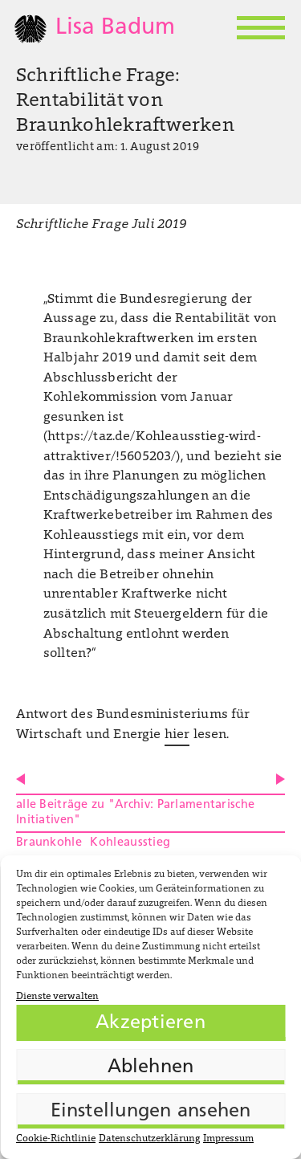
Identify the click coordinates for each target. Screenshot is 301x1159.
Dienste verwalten (57, 997)
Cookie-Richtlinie (56, 1139)
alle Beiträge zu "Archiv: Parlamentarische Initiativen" (135, 812)
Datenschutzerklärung (149, 1139)
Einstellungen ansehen (151, 1111)
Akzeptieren (150, 1023)
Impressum (228, 1139)
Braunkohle (49, 843)
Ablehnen (151, 1067)
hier (177, 734)
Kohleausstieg (130, 843)
